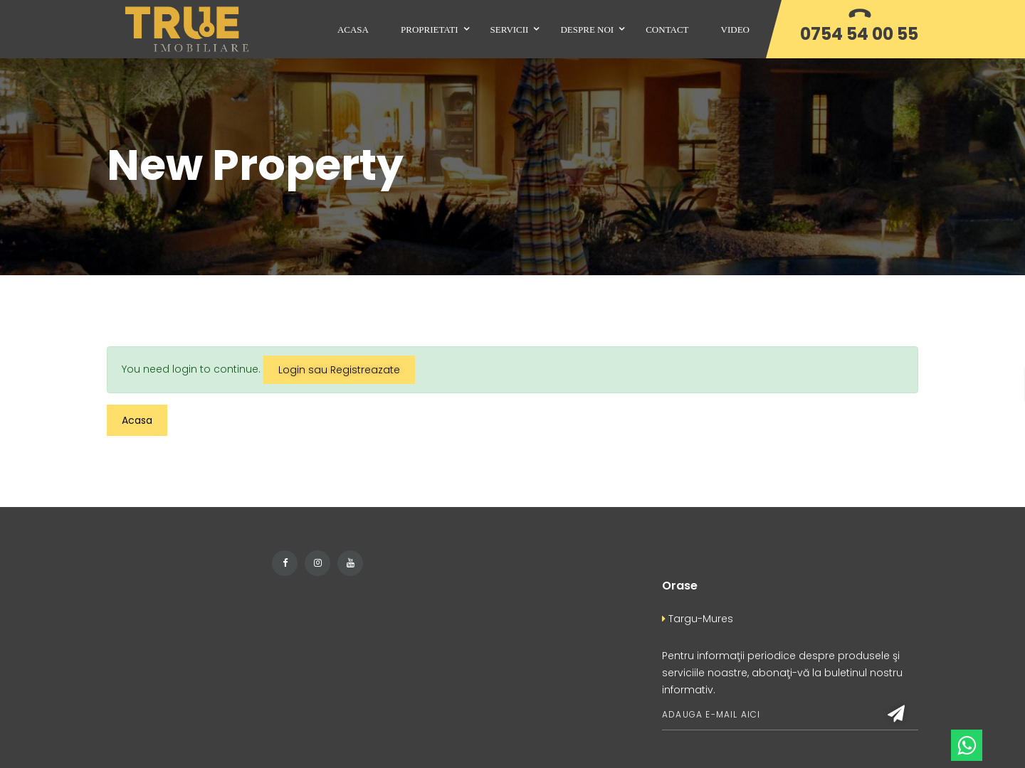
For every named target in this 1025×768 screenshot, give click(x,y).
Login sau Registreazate (339, 370)
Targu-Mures (697, 619)
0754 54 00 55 (859, 34)
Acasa (137, 420)
